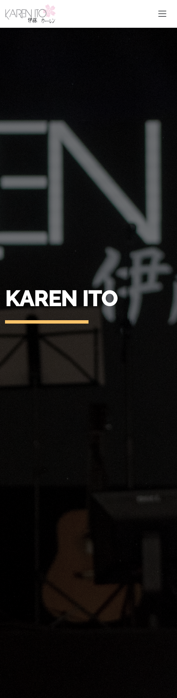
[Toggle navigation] (162, 13)
